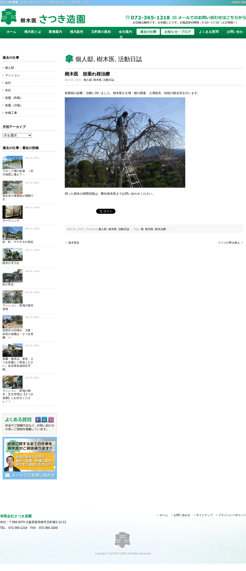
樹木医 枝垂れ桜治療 (87, 74)
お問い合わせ (182, 515)
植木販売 (76, 32)
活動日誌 (130, 59)
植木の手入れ (11, 262)
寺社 (8, 90)
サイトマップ (204, 515)
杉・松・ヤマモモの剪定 (18, 241)
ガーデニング (11, 220)
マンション (12, 75)
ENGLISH (239, 2)
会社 (8, 83)
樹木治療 (160, 229)
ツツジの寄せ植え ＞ (230, 242)
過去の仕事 (148, 32)
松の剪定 (8, 284)
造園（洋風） (14, 105)
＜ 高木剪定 (72, 242)
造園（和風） (14, 98)
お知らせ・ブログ (177, 32)
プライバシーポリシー (232, 515)
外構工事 (11, 113)
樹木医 (106, 59)
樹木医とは (32, 32)
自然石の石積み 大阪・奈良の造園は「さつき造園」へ (18, 334)
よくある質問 (209, 32)
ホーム (11, 32)
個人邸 (84, 59)
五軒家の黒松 (101, 32)
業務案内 (55, 32)
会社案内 (125, 32)
